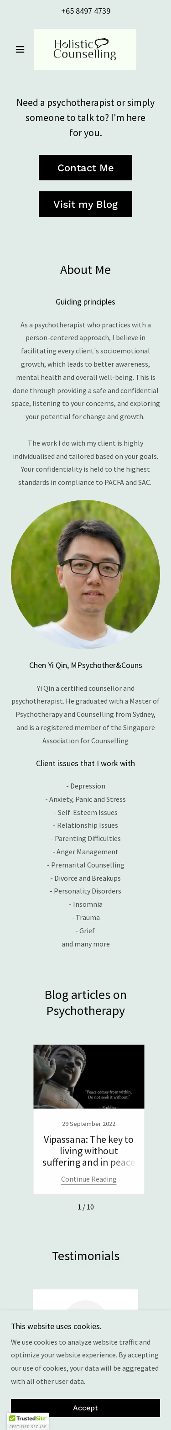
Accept (85, 1408)
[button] (22, 49)
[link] (85, 49)
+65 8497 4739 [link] (85, 10)
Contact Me (85, 167)
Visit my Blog (85, 204)
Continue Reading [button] (89, 1179)
